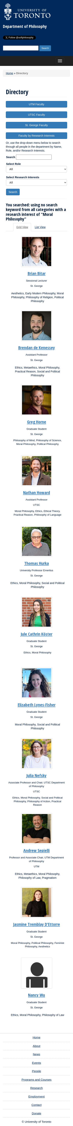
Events (36, 1062)
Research (36, 1088)
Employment (36, 1096)
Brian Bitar (37, 273)
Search (10, 157)
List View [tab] (40, 227)
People (36, 1071)
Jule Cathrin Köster (36, 634)
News (36, 1054)
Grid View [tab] (22, 227)
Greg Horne (36, 422)
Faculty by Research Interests (36, 135)
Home (9, 73)
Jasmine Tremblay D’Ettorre (36, 924)
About (36, 1046)
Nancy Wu (36, 995)
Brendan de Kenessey (36, 347)
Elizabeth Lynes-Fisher (36, 704)
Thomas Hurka (36, 563)
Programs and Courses (36, 1079)
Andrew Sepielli (36, 850)
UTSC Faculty (36, 114)
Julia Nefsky (36, 775)
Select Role (36, 167)
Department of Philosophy (25, 26)
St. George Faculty (36, 125)
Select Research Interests (36, 181)
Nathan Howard (36, 492)
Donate (36, 1113)
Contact (37, 1104)
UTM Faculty (36, 104)
